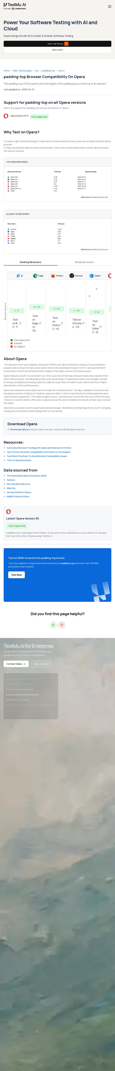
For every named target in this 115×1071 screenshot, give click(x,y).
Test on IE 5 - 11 (16, 323)
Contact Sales (16, 664)
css (37, 70)
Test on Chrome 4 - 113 (76, 323)
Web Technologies (22, 70)
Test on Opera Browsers (19, 460)
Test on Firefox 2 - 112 (56, 323)
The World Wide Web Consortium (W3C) (27, 475)
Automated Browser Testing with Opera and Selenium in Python (39, 447)
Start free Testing (58, 44)
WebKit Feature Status (18, 496)
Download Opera (19, 429)
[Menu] (109, 6)
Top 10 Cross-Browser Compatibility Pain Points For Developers (39, 452)
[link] (15, 6)
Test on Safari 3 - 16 (96, 326)
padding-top (48, 70)
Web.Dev (11, 488)
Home (7, 70)
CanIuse (11, 479)
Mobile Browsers (84, 262)
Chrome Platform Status (19, 492)
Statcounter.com (100, 197)
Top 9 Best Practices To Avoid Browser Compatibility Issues (37, 456)
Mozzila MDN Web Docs (18, 484)
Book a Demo (57, 49)
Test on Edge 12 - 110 (36, 323)
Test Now (16, 575)
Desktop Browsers (30, 262)
